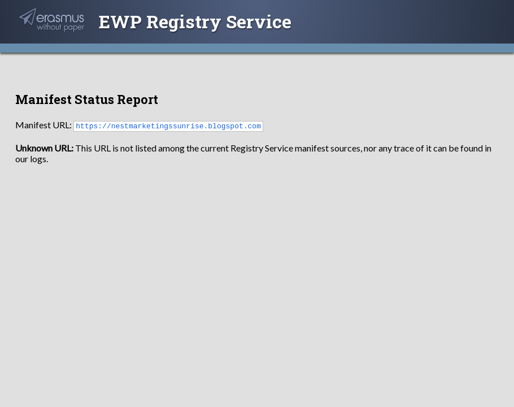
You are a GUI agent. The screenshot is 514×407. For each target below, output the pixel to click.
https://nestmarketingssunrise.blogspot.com (168, 125)
